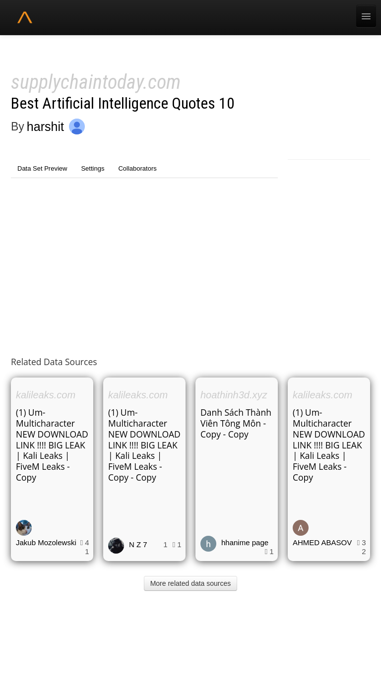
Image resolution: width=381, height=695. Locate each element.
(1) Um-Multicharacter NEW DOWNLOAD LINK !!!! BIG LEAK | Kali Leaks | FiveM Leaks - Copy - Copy (144, 444)
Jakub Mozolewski (46, 542)
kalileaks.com (45, 394)
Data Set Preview (42, 168)
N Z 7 (138, 544)
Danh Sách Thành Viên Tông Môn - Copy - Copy (235, 423)
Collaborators (137, 168)
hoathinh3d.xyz (233, 394)
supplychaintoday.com (96, 82)
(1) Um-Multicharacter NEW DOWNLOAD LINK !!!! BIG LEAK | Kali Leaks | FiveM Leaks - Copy (52, 444)
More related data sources (190, 583)
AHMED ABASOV (322, 542)
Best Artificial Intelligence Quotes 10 (123, 103)
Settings (92, 168)
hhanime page (244, 542)
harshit (45, 126)
